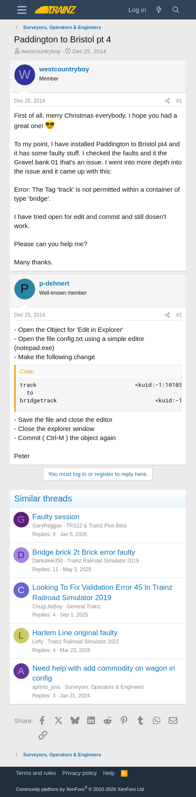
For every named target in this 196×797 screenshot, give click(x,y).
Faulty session (56, 517)
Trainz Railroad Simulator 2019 (103, 561)
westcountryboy (40, 51)
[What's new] (158, 10)
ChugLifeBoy (47, 607)
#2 (179, 315)
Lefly (38, 642)
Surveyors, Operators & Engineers (104, 687)
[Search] (175, 10)
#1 (179, 101)
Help (109, 773)
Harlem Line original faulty (75, 633)
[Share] (167, 101)
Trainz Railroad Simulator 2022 (83, 642)
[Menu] (22, 10)
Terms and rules (36, 773)
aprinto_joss (47, 687)
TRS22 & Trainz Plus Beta (96, 526)
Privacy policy (79, 773)
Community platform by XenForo (80, 789)
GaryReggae (47, 526)
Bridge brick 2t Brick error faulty (84, 552)
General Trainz (83, 607)
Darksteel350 (48, 561)
